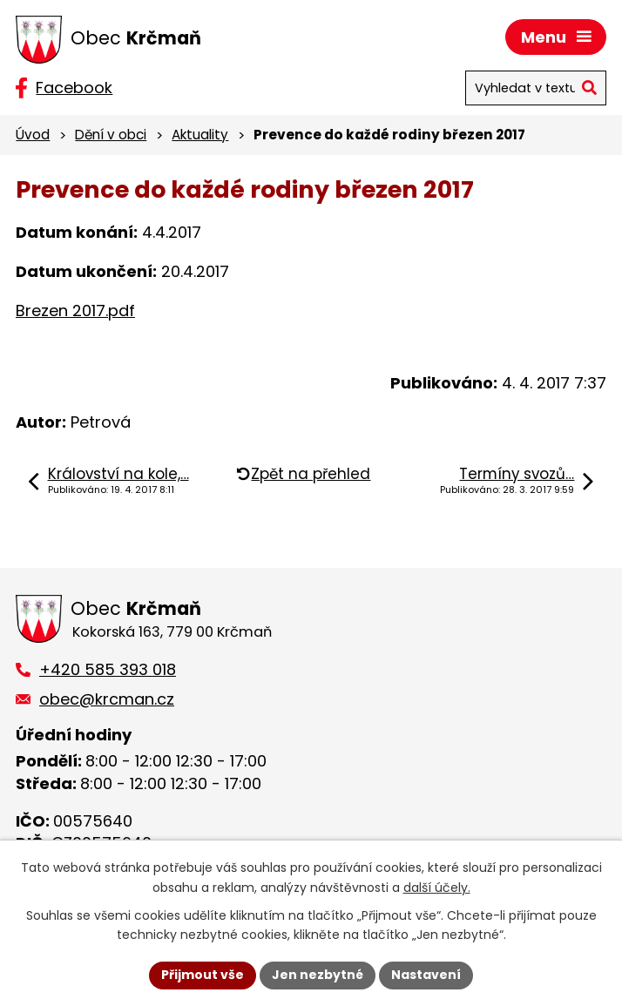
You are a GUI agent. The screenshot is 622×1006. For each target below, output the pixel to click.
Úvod (33, 134)
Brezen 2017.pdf (75, 310)
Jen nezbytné (317, 974)
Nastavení (426, 974)
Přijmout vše (202, 974)
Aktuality (200, 134)
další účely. (436, 887)
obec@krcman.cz (106, 699)
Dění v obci (110, 134)
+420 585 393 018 (107, 669)
